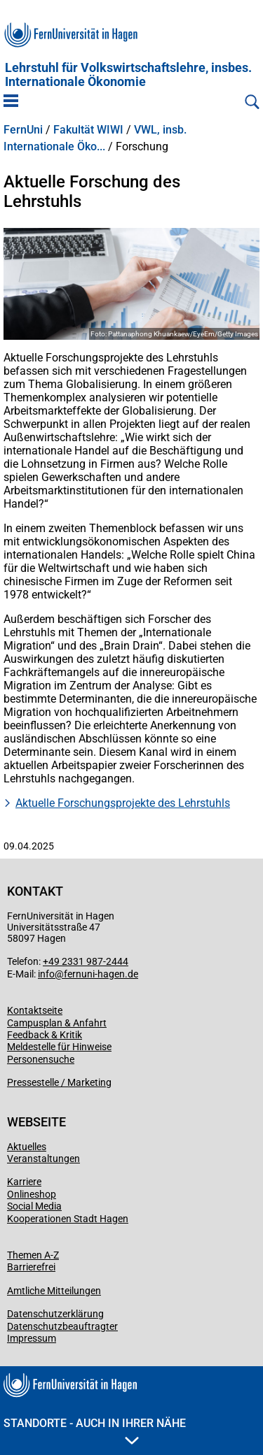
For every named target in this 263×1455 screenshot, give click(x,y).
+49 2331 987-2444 (85, 961)
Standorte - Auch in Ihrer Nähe (95, 1431)
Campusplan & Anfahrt (57, 1022)
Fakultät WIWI (88, 130)
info (46, 974)
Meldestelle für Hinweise (59, 1046)
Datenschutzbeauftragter (62, 1326)
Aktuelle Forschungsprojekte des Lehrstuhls (122, 803)
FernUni (23, 130)
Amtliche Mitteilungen (54, 1290)
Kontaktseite (34, 1010)
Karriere (24, 1181)
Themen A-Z (33, 1255)
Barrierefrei (31, 1267)
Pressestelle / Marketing (59, 1082)
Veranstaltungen (43, 1158)
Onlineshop (31, 1194)
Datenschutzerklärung (55, 1313)
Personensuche (40, 1059)
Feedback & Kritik (44, 1034)
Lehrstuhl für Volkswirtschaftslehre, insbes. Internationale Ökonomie (128, 75)
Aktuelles (26, 1146)
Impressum (31, 1338)
